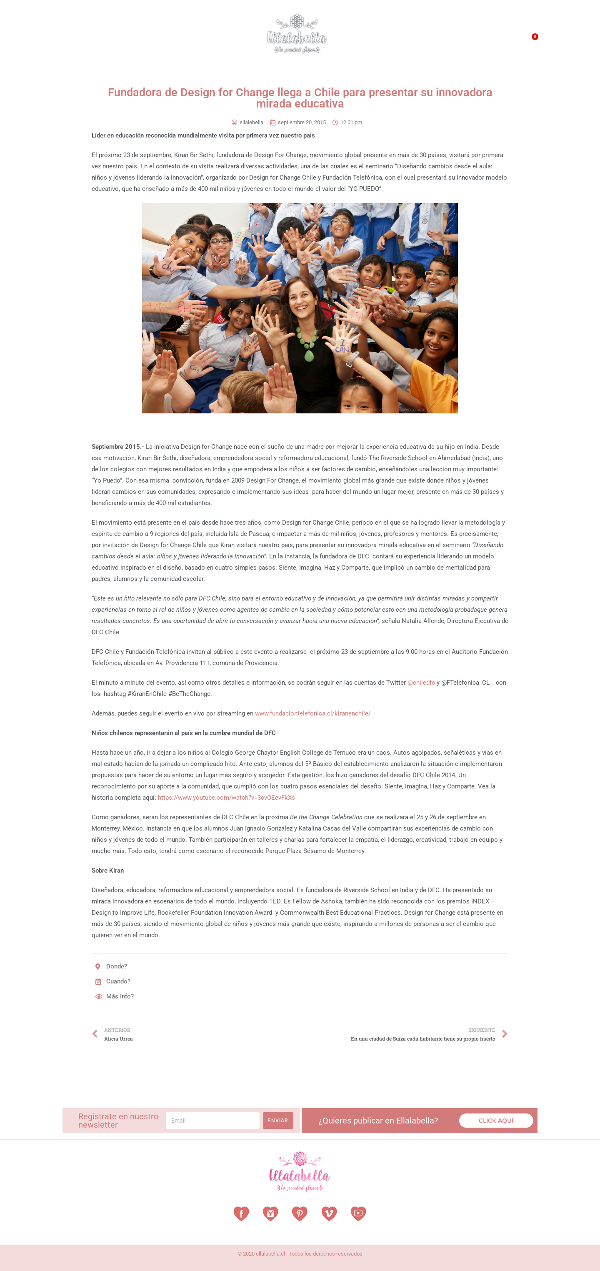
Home (75, 39)
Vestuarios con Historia (131, 40)
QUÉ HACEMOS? (449, 42)
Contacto (490, 41)
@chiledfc (421, 682)
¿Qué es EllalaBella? (390, 42)
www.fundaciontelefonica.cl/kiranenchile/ (313, 713)
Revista (195, 40)
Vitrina (230, 39)
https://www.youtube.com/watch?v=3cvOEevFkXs (226, 797)
